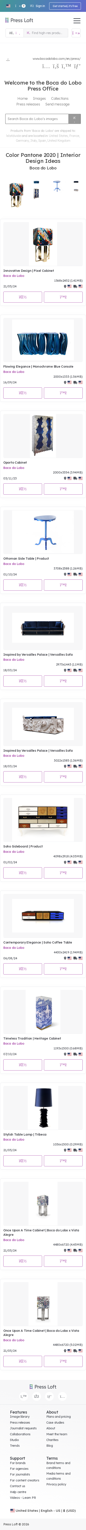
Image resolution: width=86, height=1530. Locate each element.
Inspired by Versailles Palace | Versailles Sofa (38, 655)
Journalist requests (23, 1428)
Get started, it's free (65, 6)
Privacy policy (56, 1484)
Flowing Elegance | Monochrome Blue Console (38, 366)
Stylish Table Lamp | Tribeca (25, 1134)
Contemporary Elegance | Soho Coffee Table (37, 942)
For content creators (24, 1480)
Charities (52, 1440)
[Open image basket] (76, 33)
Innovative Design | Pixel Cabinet (28, 271)
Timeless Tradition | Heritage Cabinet (32, 1038)
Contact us (17, 1486)
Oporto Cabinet (15, 463)
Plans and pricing (58, 1417)
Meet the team (56, 1434)
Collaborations (20, 1434)
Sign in (37, 6)
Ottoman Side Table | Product (26, 559)
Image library (19, 1417)
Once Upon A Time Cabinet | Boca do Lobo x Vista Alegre (41, 1232)
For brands (18, 1463)
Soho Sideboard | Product (23, 846)
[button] (8, 6)
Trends (14, 1446)
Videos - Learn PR (23, 1498)
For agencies (19, 1469)
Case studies (55, 1423)
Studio (14, 1440)
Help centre (18, 1492)
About (50, 1428)
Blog (49, 1446)
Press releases (20, 1423)
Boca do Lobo (13, 276)
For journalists (20, 1474)
